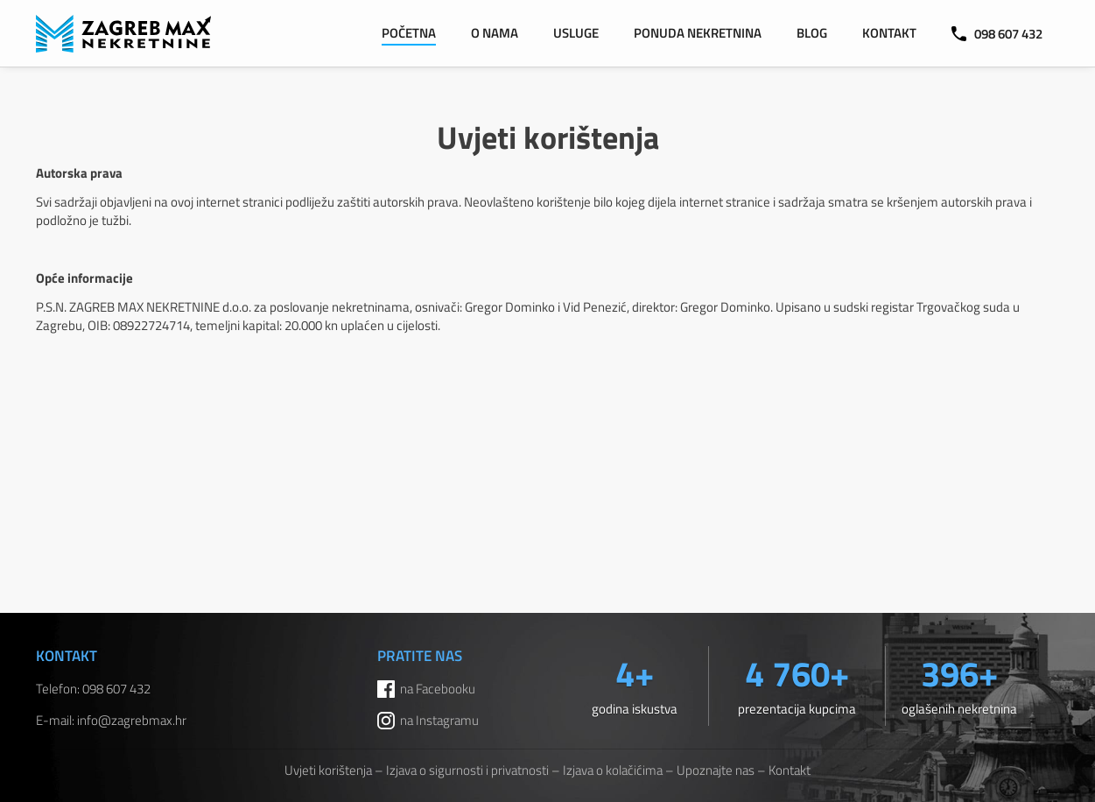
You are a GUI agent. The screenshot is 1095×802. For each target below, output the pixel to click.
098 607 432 (996, 34)
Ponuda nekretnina (698, 33)
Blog (812, 33)
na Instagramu (439, 720)
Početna (409, 33)
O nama (494, 33)
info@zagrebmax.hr (131, 720)
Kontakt (889, 33)
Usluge (576, 33)
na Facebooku (437, 689)
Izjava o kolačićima (613, 770)
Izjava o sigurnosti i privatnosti (467, 770)
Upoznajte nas (716, 770)
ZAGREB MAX (123, 33)
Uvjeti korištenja (328, 770)
